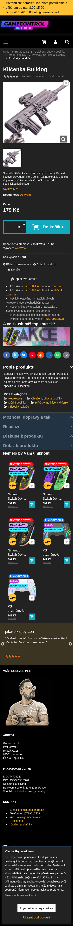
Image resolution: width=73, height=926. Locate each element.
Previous (3, 644)
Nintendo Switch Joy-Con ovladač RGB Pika (18, 495)
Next (70, 644)
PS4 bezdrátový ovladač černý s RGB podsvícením (54, 552)
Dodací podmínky (21, 824)
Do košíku (53, 226)
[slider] (11, 76)
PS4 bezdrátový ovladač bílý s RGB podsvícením (19, 608)
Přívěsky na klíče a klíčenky (52, 402)
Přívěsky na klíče (18, 406)
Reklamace (17, 820)
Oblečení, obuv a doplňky (46, 398)
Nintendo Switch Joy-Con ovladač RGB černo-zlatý (18, 552)
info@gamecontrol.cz (31, 809)
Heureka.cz (15, 398)
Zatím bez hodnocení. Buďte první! (43, 76)
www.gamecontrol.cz (29, 817)
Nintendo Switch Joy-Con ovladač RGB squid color (53, 496)
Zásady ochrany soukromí (20, 895)
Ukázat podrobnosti (36, 917)
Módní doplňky (17, 402)
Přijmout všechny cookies (36, 908)
